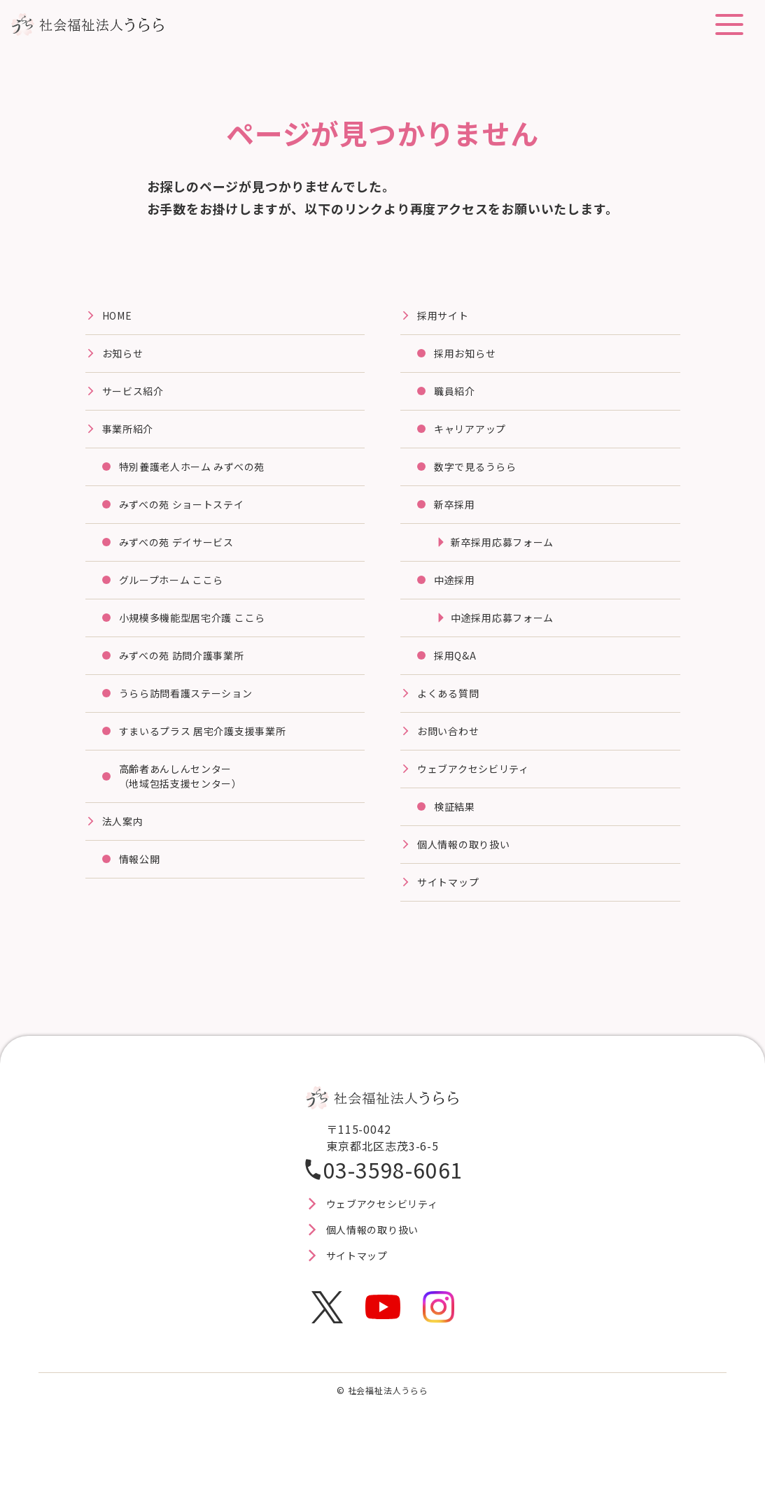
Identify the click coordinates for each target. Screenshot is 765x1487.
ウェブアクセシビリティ (481, 795)
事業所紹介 (131, 436)
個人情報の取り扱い (470, 875)
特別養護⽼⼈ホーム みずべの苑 (202, 476)
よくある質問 (452, 715)
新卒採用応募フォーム (509, 556)
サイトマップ (452, 914)
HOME (119, 316)
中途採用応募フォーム (509, 635)
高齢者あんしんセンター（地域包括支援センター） (189, 803)
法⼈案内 (125, 852)
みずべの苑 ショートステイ (190, 516)
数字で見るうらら (481, 476)
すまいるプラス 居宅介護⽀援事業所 (215, 755)
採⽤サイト (446, 316)
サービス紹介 (137, 396)
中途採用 (457, 596)
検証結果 (457, 835)
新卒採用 (457, 516)
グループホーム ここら (179, 596)
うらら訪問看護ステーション (195, 715)
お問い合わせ (452, 755)
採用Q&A (458, 675)
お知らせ (125, 356)
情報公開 (142, 891)
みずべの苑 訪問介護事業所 (190, 675)
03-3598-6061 (393, 1203)
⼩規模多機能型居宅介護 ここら (203, 635)
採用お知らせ (469, 356)
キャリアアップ (475, 436)
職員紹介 (457, 396)
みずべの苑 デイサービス (185, 556)
